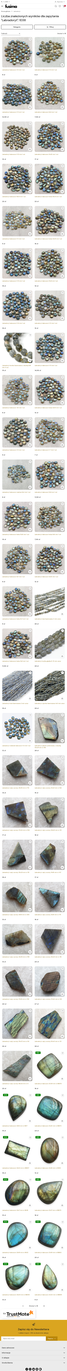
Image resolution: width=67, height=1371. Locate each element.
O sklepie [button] (33, 1358)
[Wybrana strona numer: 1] (33, 1306)
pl (2, 2)
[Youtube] (33, 1369)
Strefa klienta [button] (33, 1363)
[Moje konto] (60, 1)
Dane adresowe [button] (33, 1348)
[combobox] (10, 33)
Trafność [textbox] (4, 33)
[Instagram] (30, 1369)
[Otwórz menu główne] (2, 6)
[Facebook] (26, 1369)
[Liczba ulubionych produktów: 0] (60, 6)
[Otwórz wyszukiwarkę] (56, 6)
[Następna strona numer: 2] (43, 1306)
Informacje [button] (33, 1353)
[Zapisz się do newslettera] (23, 1338)
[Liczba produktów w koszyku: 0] (64, 6)
